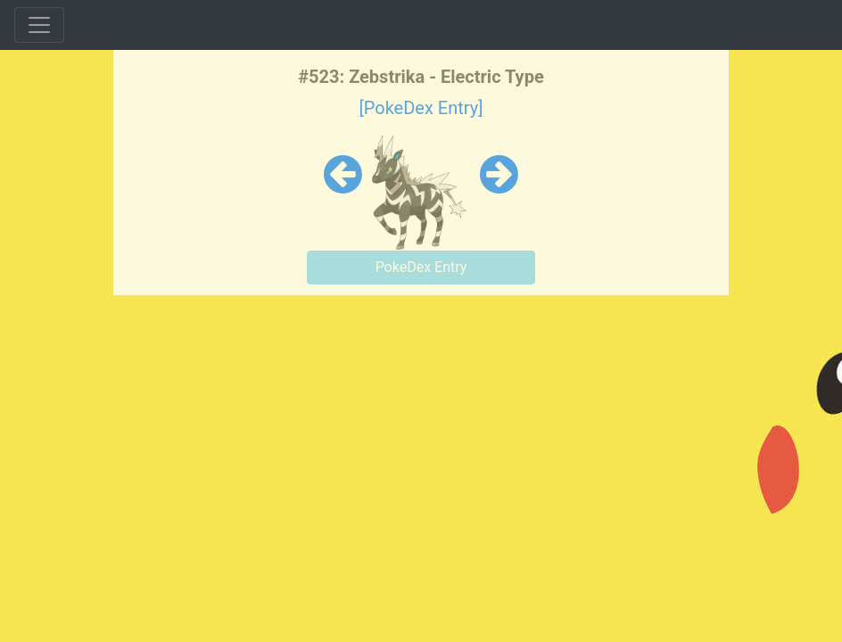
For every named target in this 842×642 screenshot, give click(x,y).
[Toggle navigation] (39, 25)
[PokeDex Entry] (421, 108)
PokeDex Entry (421, 267)
